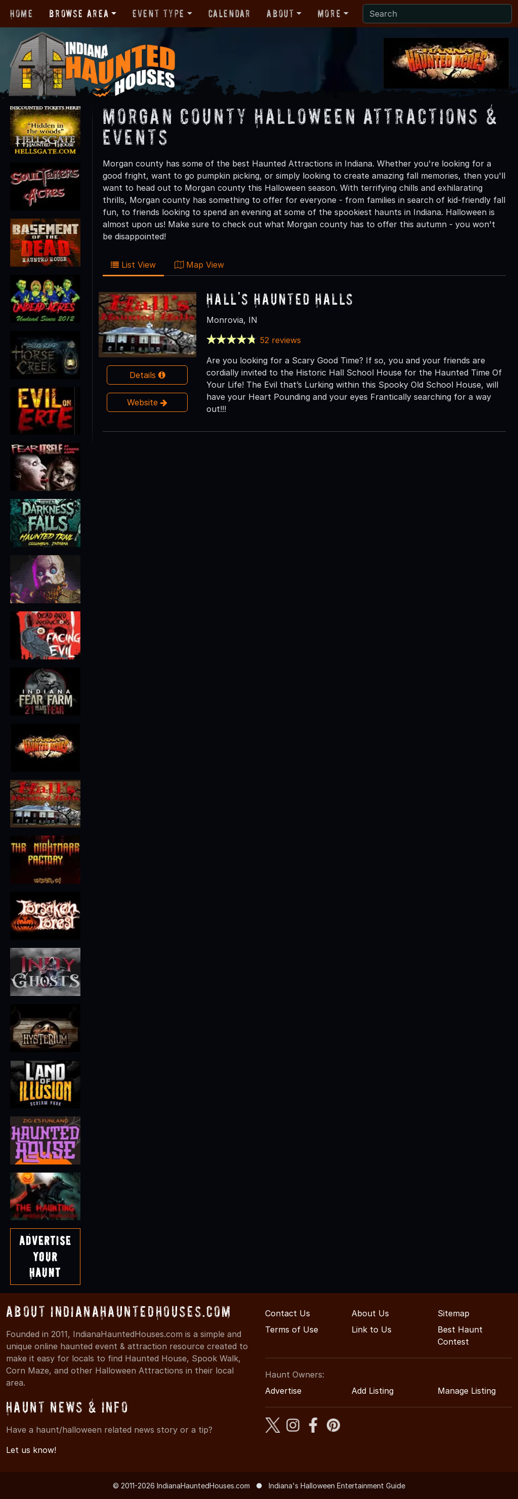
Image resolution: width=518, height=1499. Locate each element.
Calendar (229, 13)
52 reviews (280, 340)
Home (21, 13)
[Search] (437, 13)
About (280, 13)
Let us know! (31, 1450)
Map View (199, 265)
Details (147, 375)
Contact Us (287, 1313)
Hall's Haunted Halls (280, 299)
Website (147, 402)
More (329, 13)
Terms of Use (291, 1329)
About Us (370, 1313)
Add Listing (373, 1391)
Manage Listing (467, 1391)
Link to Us (372, 1329)
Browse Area (79, 13)
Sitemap (453, 1313)
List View (133, 265)
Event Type (159, 13)
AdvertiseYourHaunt (45, 1256)
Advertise (283, 1391)
